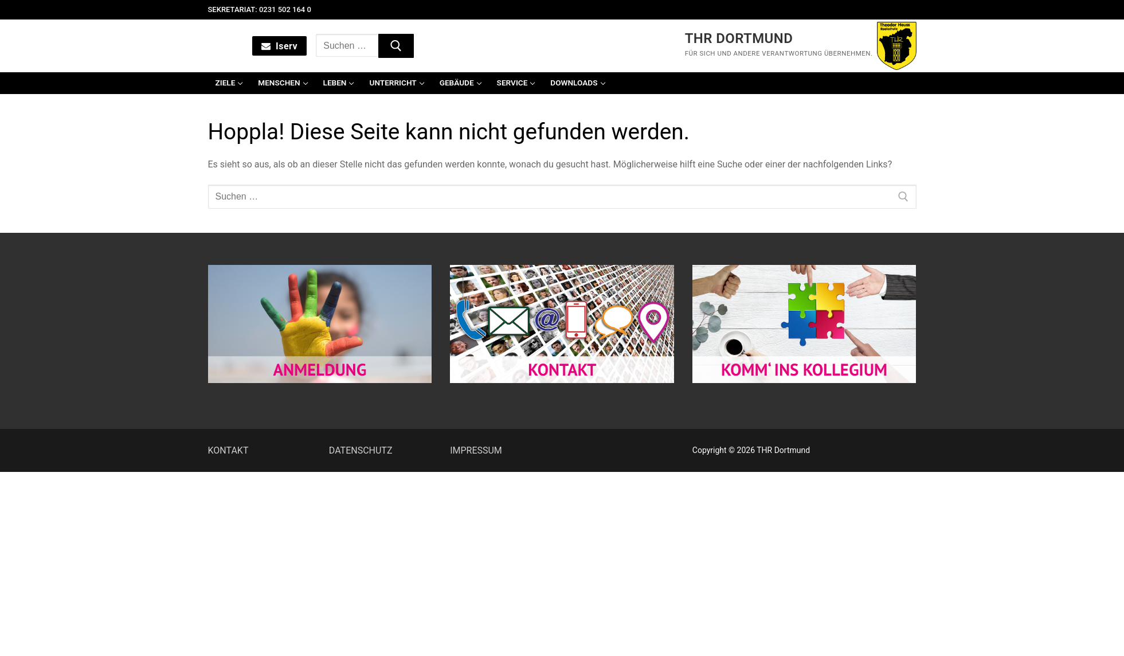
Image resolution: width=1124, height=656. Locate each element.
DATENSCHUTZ (361, 450)
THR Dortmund (739, 38)
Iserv (279, 46)
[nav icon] (215, 46)
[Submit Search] (396, 46)
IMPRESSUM (476, 450)
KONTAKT (228, 450)
